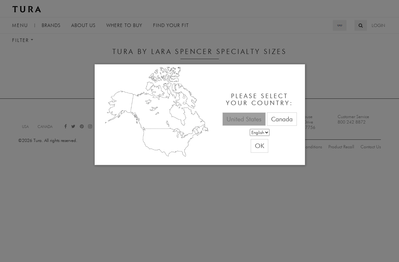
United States (244, 119)
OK (259, 146)
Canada (282, 119)
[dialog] (200, 114)
